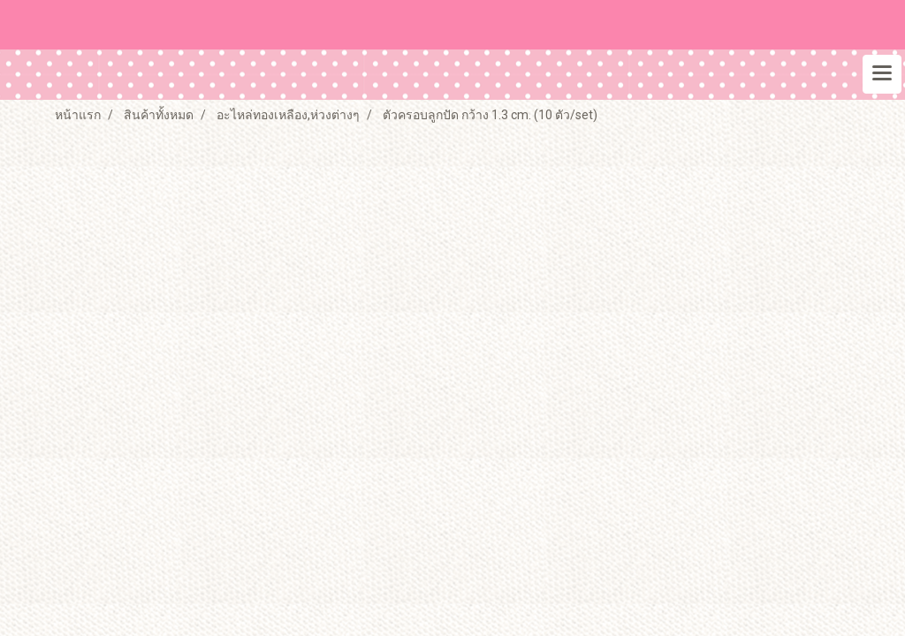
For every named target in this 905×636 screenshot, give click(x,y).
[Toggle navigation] (882, 74)
